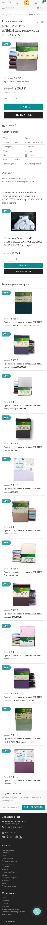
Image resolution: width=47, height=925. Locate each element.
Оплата (4, 898)
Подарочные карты (9, 886)
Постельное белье (8, 850)
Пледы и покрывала (9, 861)
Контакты (5, 906)
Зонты (4, 883)
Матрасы (5, 880)
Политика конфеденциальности (13, 912)
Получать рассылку (33, 807)
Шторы (4, 875)
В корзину (23, 107)
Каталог (8, 7)
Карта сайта (6, 915)
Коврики (5, 869)
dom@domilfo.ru (11, 833)
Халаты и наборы (8, 872)
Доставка (5, 901)
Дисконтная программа (10, 909)
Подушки (5, 853)
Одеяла (4, 856)
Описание (7, 172)
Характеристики (10, 131)
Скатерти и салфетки (9, 878)
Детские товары (8, 864)
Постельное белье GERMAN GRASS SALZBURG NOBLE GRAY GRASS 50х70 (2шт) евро (23, 242)
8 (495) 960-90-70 (14, 827)
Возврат (5, 903)
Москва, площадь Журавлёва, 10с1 (18, 821)
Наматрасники (7, 858)
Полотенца (6, 867)
